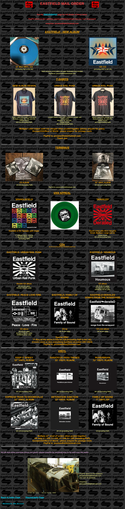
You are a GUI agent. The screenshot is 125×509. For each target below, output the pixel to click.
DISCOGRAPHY (50, 15)
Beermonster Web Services (13, 504)
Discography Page (35, 498)
